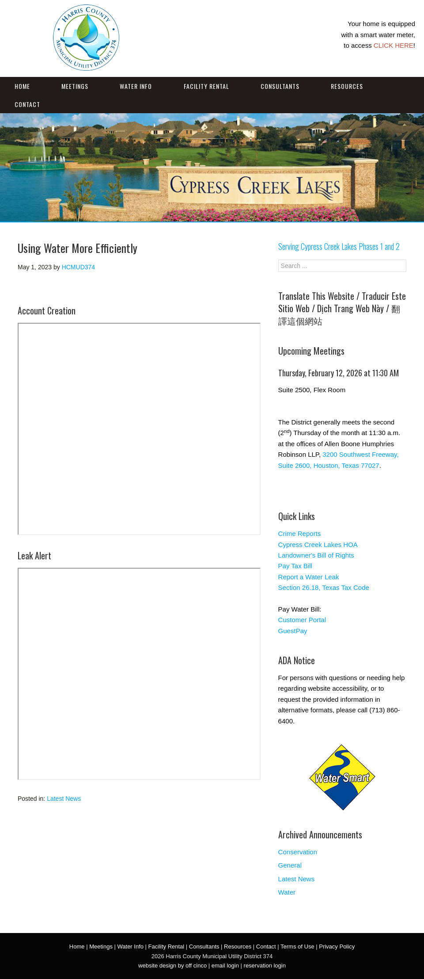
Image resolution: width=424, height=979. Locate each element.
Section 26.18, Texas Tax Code (323, 587)
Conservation (297, 852)
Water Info (136, 86)
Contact (27, 104)
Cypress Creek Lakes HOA (318, 544)
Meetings (74, 86)
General (290, 865)
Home (22, 86)
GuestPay (292, 631)
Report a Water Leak (308, 577)
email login (225, 965)
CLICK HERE (393, 45)
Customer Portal (302, 619)
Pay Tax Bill (295, 566)
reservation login (265, 965)
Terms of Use (297, 946)
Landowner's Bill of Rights (316, 555)
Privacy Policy (337, 946)
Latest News (64, 798)
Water (286, 892)
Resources (347, 86)
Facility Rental (206, 86)
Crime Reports (299, 533)
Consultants (280, 86)
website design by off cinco (172, 965)
